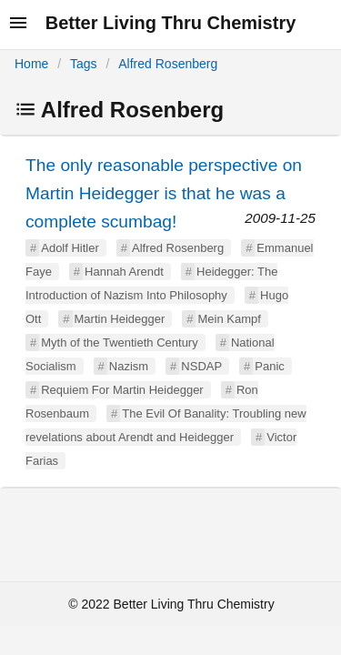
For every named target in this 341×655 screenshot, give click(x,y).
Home (31, 63)
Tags (83, 63)
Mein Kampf (228, 319)
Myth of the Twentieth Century (119, 342)
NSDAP (201, 366)
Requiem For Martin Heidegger (122, 390)
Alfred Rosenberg (167, 63)
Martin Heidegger (120, 319)
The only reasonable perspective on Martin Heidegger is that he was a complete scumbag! (163, 193)
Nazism (128, 366)
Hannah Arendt (124, 271)
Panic (270, 366)
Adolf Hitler (70, 248)
